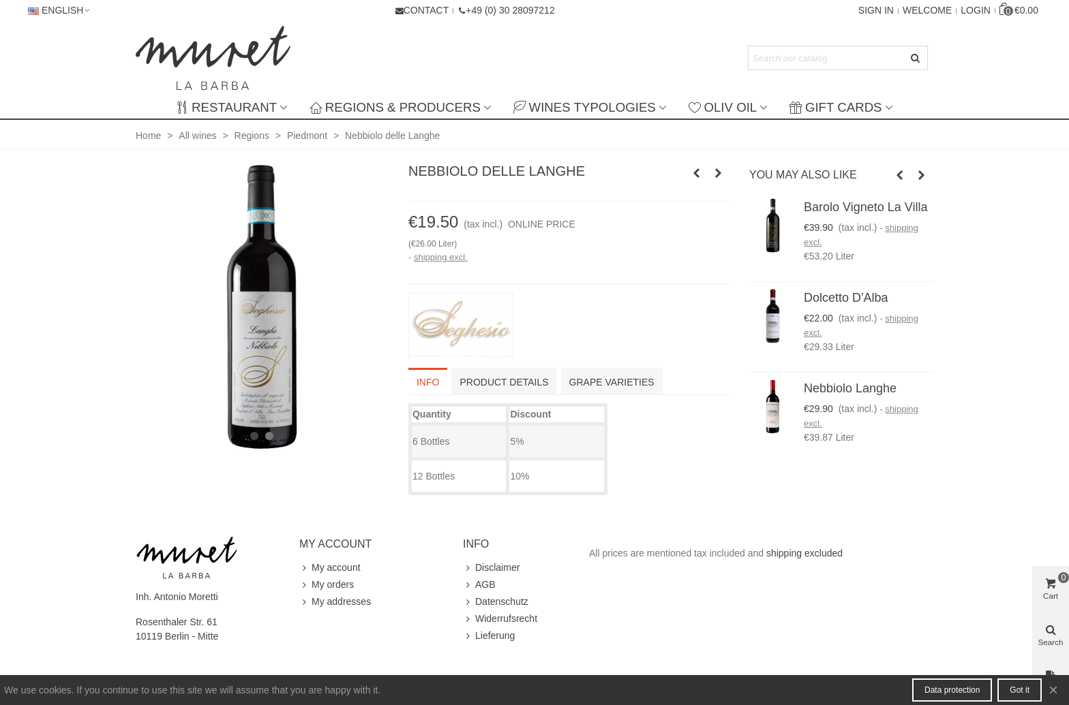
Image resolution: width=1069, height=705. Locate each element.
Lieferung (489, 636)
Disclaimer (491, 568)
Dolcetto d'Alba (846, 297)
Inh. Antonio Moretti (177, 596)
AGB (479, 585)
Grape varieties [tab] (611, 382)
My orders (326, 585)
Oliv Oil (723, 107)
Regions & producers (395, 107)
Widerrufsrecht (500, 619)
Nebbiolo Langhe (850, 388)
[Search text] (827, 57)
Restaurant (226, 107)
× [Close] (1053, 689)
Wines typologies (584, 107)
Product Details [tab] (504, 382)
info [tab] (428, 382)
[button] (505, 10)
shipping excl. (441, 257)
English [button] (59, 10)
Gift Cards (835, 107)
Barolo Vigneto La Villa (865, 207)
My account (330, 568)
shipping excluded (804, 553)
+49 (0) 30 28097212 (510, 10)
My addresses (335, 602)
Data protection (952, 690)
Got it (1019, 690)
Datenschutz (495, 602)
